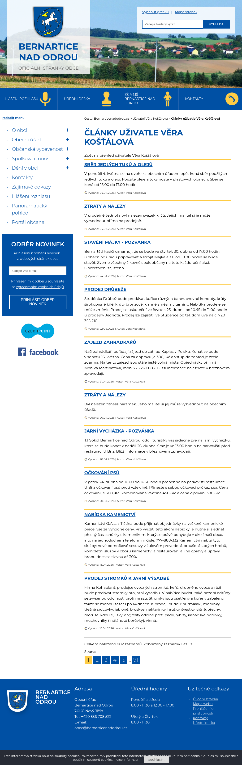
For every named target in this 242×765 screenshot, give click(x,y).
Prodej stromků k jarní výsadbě (126, 578)
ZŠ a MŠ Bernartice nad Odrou (140, 98)
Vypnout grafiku (155, 12)
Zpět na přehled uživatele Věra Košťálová (121, 155)
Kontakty (194, 99)
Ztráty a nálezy (105, 206)
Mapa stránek (186, 12)
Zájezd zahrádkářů (110, 342)
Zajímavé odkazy (31, 187)
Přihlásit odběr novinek (38, 302)
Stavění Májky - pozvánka (117, 242)
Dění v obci (25, 168)
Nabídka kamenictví (109, 514)
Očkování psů (102, 472)
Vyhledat (217, 24)
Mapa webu (203, 704)
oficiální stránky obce (48, 36)
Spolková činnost (31, 158)
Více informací (127, 759)
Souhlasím (156, 759)
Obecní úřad (26, 140)
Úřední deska (77, 99)
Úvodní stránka (205, 699)
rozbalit (8, 118)
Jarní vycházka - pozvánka (119, 431)
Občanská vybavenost (37, 149)
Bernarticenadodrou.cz (111, 118)
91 (135, 660)
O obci (19, 130)
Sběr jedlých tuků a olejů (118, 164)
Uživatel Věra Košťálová (150, 118)
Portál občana (28, 222)
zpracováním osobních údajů (40, 287)
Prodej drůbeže (105, 289)
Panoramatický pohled (29, 209)
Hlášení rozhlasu (21, 99)
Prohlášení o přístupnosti (203, 710)
